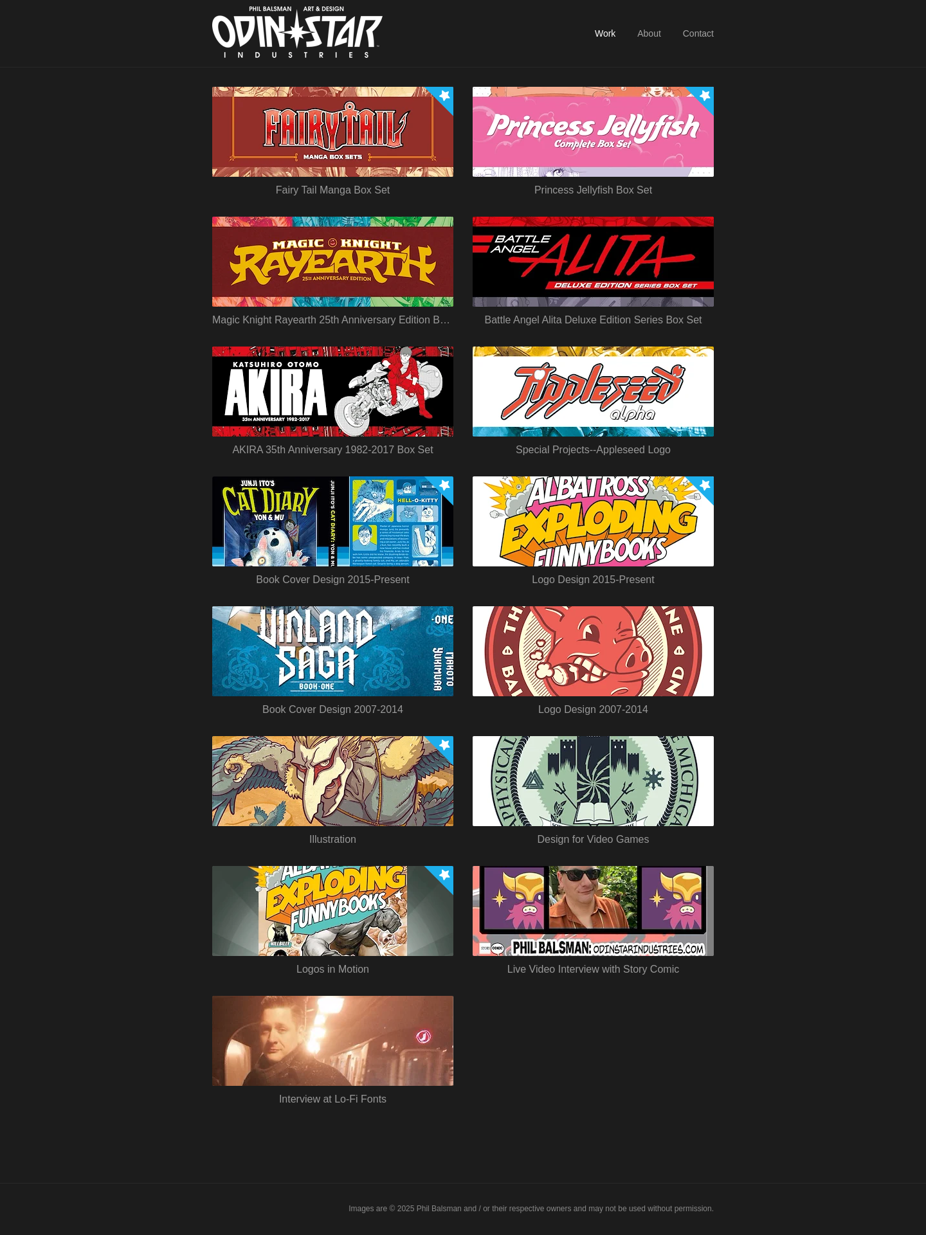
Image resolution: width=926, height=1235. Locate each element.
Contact (698, 33)
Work (605, 33)
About (649, 33)
